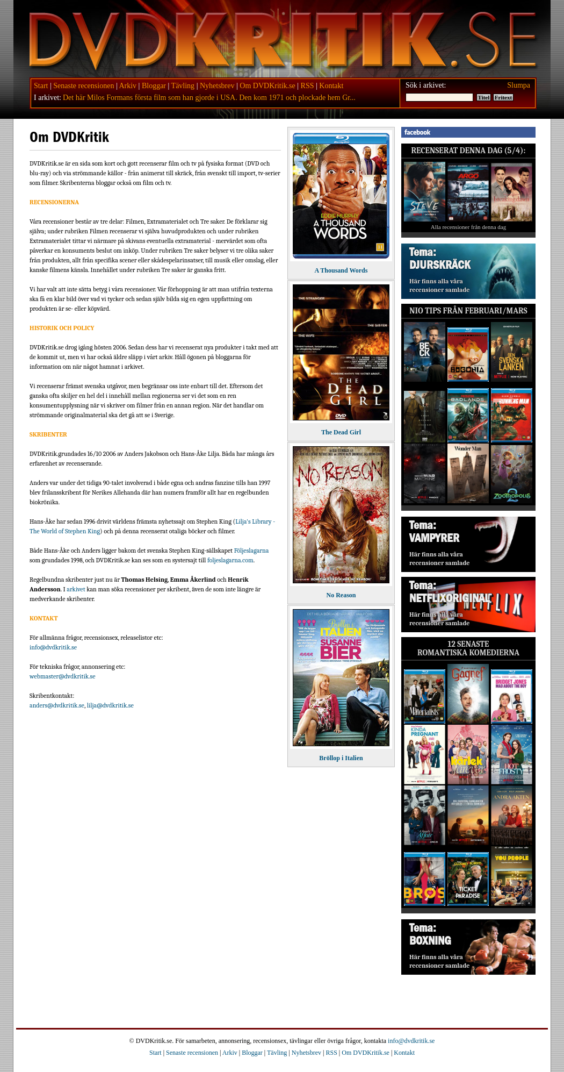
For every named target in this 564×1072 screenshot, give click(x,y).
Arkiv (127, 86)
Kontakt (331, 86)
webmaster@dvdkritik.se (63, 676)
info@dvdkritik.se (53, 647)
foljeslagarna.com (230, 560)
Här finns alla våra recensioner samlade (439, 285)
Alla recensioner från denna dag (469, 227)
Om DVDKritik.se (267, 86)
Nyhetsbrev (217, 86)
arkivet (76, 589)
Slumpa (518, 85)
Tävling (183, 86)
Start (41, 86)
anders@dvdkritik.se (57, 705)
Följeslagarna (251, 550)
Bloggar (154, 86)
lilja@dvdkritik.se (110, 705)
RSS (307, 86)
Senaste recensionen (83, 86)
